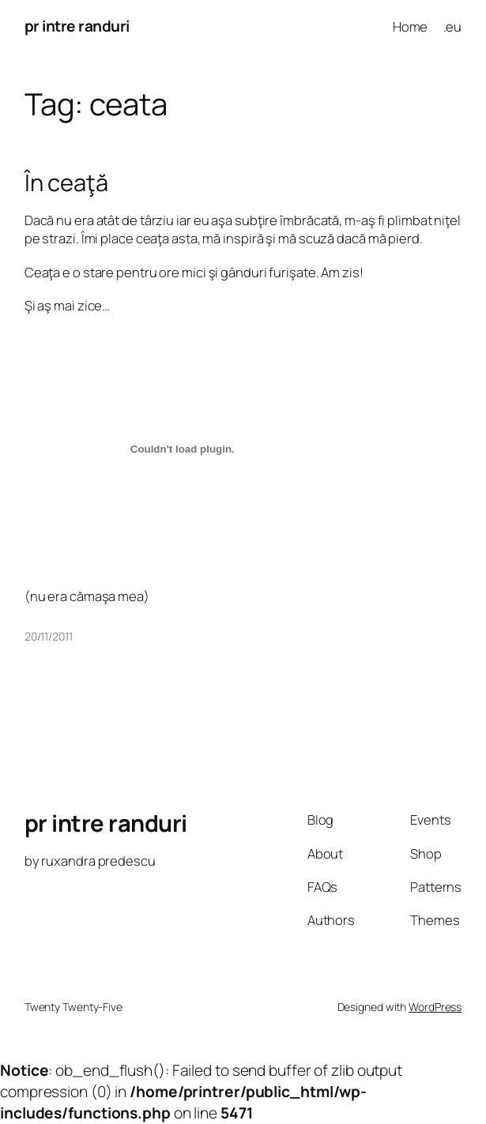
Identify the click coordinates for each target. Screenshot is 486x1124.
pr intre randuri (77, 26)
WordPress (435, 1006)
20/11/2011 (48, 636)
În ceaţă (66, 183)
